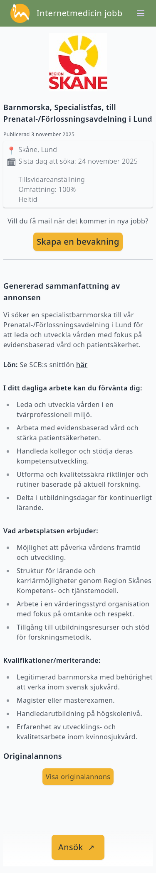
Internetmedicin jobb (79, 13)
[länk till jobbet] (78, 847)
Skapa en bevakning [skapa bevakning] (78, 241)
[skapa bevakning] (78, 242)
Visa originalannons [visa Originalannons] (78, 776)
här (81, 364)
